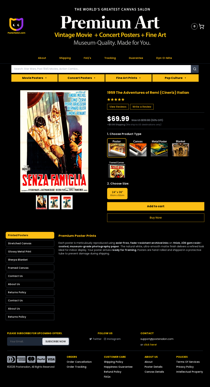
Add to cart (155, 206)
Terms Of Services (188, 362)
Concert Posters (82, 78)
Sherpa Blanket (18, 259)
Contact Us (15, 276)
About (42, 58)
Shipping (65, 58)
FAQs (107, 376)
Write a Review (141, 106)
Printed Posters (18, 235)
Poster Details (153, 367)
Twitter (95, 339)
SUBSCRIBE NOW (55, 341)
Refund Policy (112, 372)
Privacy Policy (185, 367)
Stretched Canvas (19, 243)
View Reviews (117, 106)
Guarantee (136, 58)
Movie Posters (34, 78)
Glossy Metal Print (19, 251)
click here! (150, 344)
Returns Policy (17, 292)
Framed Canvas (18, 268)
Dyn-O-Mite (164, 58)
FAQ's (87, 58)
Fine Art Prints (128, 78)
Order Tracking (76, 367)
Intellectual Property (189, 372)
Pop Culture (175, 78)
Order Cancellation (79, 362)
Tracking (110, 58)
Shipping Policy (113, 362)
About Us (14, 284)
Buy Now (156, 218)
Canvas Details (154, 372)
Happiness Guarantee (118, 367)
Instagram (112, 339)
